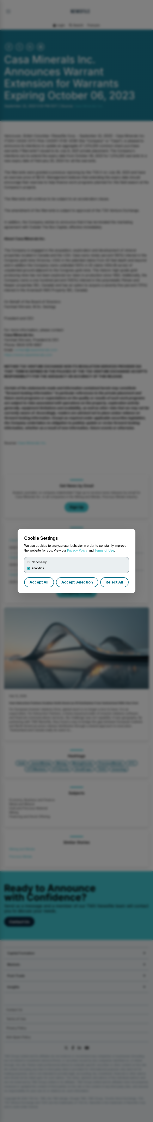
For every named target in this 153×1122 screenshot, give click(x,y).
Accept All (39, 582)
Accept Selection (77, 582)
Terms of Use (104, 550)
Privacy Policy (77, 550)
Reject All (114, 582)
